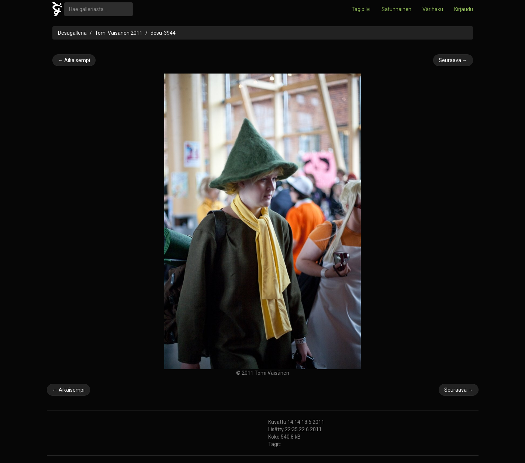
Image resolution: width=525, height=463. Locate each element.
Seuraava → (453, 60)
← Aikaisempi (74, 60)
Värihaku (432, 9)
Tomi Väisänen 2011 (118, 33)
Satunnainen (396, 9)
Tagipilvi (361, 9)
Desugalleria (72, 33)
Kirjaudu (463, 9)
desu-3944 (163, 33)
